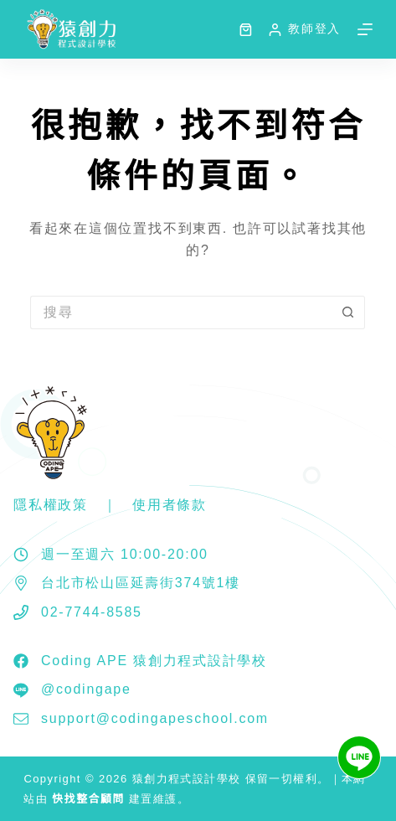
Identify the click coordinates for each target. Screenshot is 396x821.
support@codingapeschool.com (155, 718)
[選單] (365, 29)
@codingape (86, 689)
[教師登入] (304, 29)
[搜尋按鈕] (348, 312)
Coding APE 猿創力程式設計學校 (154, 660)
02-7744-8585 (91, 612)
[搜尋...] (181, 312)
